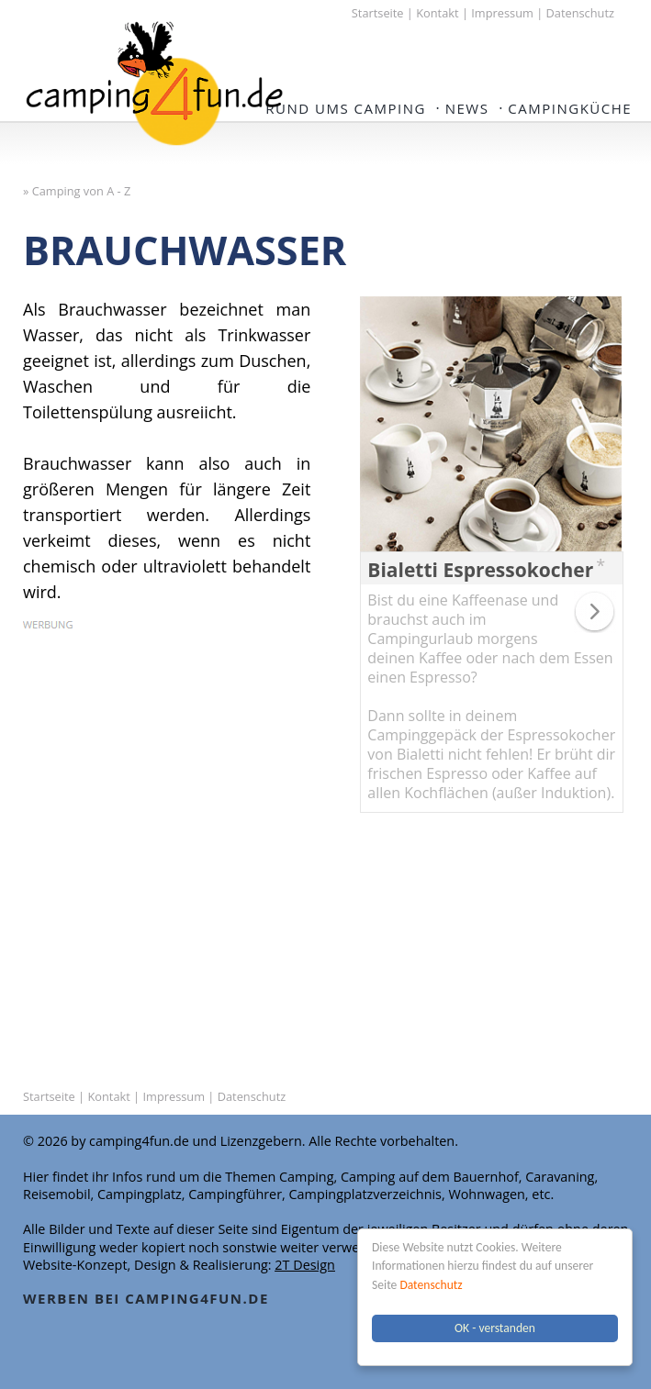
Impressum (502, 13)
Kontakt (437, 13)
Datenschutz (430, 1285)
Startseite (378, 13)
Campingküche (570, 108)
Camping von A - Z (81, 191)
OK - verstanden (495, 1328)
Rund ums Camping (345, 108)
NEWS (467, 108)
